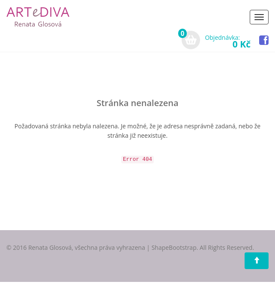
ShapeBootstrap (174, 247)
